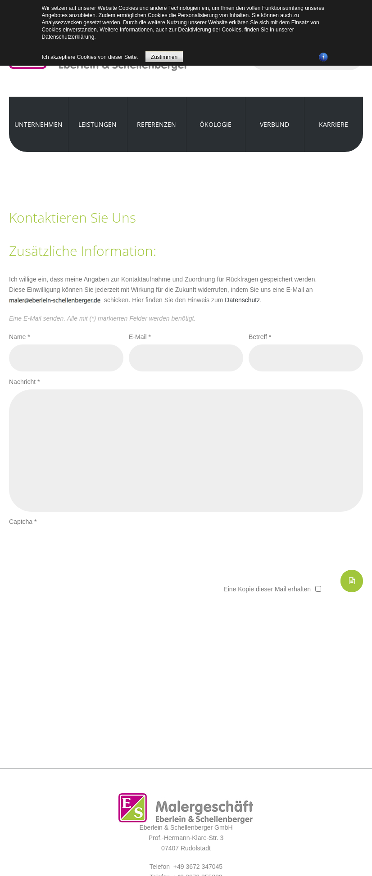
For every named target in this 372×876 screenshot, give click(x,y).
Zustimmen (164, 57)
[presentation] (77, 546)
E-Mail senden (351, 581)
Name (19, 336)
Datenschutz (242, 300)
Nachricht (24, 381)
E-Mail (140, 336)
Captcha (23, 521)
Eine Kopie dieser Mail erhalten (267, 589)
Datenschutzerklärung (68, 37)
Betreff (260, 336)
